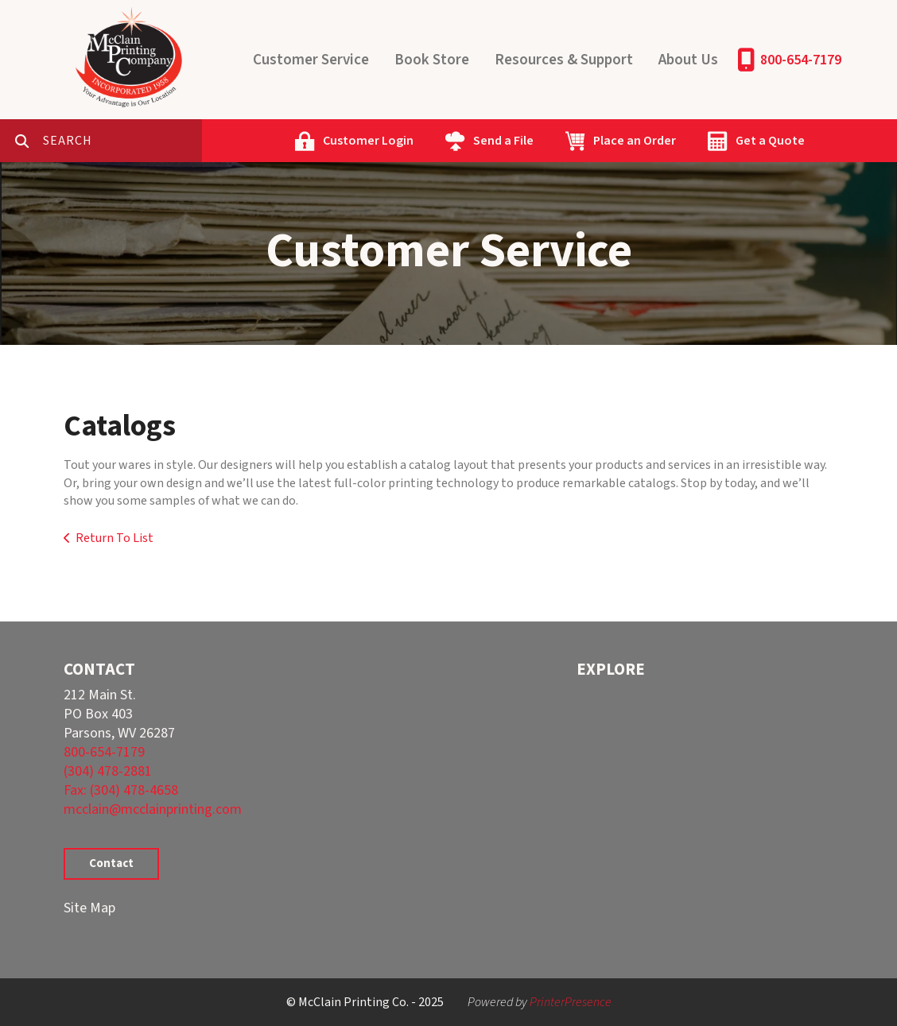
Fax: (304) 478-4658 (121, 790)
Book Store (431, 60)
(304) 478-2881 (108, 771)
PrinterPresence (571, 1002)
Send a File (503, 140)
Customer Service (311, 60)
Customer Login (368, 140)
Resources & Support (564, 60)
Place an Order (634, 140)
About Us (688, 60)
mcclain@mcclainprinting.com (153, 809)
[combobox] (122, 140)
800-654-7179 (800, 60)
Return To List (114, 538)
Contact (111, 863)
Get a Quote (770, 140)
